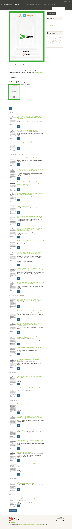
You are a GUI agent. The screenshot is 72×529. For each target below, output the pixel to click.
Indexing (53, 4)
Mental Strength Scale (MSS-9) (31, 142)
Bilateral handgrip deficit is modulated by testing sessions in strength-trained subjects (30, 205)
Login (70, 1)
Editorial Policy (32, 68)
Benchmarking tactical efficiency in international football (31, 241)
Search (67, 8)
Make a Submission (51, 13)
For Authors (50, 25)
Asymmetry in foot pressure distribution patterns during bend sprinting (30, 377)
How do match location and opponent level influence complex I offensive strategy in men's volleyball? (31, 253)
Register (65, 1)
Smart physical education (31, 405)
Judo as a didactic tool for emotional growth (31, 131)
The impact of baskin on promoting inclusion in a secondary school (28, 429)
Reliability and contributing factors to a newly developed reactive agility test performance (30, 194)
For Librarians (50, 28)
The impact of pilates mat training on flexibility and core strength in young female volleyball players (30, 170)
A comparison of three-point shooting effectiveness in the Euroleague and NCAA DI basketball (30, 283)
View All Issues (13, 510)
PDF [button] (10, 108)
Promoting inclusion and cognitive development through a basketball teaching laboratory (30, 441)
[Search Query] (58, 8)
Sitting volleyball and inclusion (31, 453)
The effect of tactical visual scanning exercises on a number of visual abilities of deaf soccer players (29, 348)
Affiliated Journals (46, 4)
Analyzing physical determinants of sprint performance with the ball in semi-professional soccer (30, 158)
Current (26, 4)
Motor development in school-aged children (31, 465)
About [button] (21, 4)
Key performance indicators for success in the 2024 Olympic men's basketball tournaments (29, 482)
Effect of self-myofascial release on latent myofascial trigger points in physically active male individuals (29, 299)
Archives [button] (32, 4)
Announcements (38, 4)
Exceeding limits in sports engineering (31, 499)
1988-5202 (13, 522)
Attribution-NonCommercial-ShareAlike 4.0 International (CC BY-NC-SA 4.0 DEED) (33, 526)
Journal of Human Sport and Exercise (10, 4)
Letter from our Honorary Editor (25, 67)
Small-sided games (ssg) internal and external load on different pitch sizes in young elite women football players (30, 217)
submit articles (29, 70)
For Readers (50, 23)
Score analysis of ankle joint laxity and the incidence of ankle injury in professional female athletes (31, 324)
